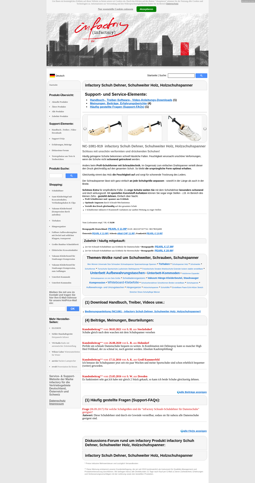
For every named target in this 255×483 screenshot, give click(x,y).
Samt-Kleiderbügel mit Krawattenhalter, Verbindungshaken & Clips (64, 199)
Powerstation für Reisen (64, 366)
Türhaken (56, 220)
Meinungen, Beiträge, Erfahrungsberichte (118, 103)
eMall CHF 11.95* (126, 233)
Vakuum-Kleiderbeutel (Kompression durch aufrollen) (62, 211)
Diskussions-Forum (60, 150)
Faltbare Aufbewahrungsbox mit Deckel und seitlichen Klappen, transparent (64, 235)
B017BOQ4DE (155, 229)
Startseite (152, 75)
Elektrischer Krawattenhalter (65, 250)
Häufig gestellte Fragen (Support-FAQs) (117, 106)
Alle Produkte (58, 111)
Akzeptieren (146, 9)
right (205, 128)
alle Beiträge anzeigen (193, 392)
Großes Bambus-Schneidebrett (65, 244)
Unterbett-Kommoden (61, 283)
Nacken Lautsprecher (64, 361)
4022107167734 (140, 229)
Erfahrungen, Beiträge (62, 144)
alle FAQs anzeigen (195, 430)
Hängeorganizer (59, 226)
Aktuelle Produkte (60, 102)
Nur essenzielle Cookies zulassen (115, 9)
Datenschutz (172, 4)
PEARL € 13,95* (154, 233)
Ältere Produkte (59, 107)
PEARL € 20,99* (164, 250)
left (85, 128)
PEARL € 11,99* (117, 228)
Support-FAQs (58, 138)
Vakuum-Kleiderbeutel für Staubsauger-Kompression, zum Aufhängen (63, 268)
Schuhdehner (57, 190)
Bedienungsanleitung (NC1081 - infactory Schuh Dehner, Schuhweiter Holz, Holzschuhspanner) (143, 311)
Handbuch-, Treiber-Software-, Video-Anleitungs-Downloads (131, 100)
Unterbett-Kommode (61, 277)
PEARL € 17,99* (164, 246)
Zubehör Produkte (60, 116)
